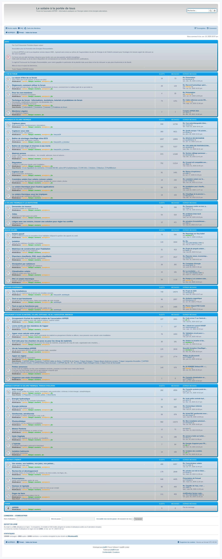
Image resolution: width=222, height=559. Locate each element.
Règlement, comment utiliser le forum (28, 85)
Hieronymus (189, 300)
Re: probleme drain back (192, 214)
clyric (187, 112)
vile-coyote (189, 415)
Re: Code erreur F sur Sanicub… (195, 318)
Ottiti (187, 223)
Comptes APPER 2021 (191, 111)
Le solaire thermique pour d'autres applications (33, 187)
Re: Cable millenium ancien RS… (195, 100)
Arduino (92, 168)
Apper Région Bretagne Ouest (87, 363)
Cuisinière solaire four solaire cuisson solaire (32, 179)
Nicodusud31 (73, 536)
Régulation (17, 162)
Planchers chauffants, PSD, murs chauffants (31, 256)
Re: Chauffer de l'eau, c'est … (194, 486)
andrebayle (65, 295)
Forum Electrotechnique (30, 499)
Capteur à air (18, 172)
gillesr (187, 335)
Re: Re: (185, 241)
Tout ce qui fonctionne (22, 299)
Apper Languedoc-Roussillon (129, 361)
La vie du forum (11, 74)
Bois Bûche (51, 395)
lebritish (188, 258)
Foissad (188, 480)
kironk (187, 472)
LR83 (187, 487)
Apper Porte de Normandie (110, 363)
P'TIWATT (188, 357)
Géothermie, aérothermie (23, 414)
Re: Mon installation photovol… (194, 421)
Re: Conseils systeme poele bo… (195, 389)
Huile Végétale (18, 436)
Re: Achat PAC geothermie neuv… (195, 413)
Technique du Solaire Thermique (18, 119)
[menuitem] (20, 28)
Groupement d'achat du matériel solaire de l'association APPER (40, 318)
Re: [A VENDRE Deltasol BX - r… (195, 366)
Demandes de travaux (21, 206)
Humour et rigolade (20, 486)
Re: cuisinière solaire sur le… (194, 179)
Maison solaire (11, 230)
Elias (187, 188)
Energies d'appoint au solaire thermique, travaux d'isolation (30, 386)
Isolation (16, 241)
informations (27, 107)
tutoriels (46, 107)
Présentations (18, 478)
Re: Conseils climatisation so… (194, 377)
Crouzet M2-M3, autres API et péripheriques (61, 168)
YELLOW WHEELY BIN (193, 243)
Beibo (187, 250)
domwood (188, 79)
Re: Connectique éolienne (192, 406)
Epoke (187, 132)
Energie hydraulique (21, 399)
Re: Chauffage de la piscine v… (194, 194)
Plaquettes (26, 395)
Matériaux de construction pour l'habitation (31, 249)
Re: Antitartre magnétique (192, 298)
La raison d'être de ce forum (24, 78)
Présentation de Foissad (192, 478)
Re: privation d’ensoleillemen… (194, 221)
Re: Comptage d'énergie (192, 263)
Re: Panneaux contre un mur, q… (195, 206)
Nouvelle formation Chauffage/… (195, 348)
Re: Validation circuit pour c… (194, 333)
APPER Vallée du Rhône (51, 361)
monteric (37, 81)
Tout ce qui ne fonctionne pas (25, 306)
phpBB (104, 547)
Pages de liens (18, 493)
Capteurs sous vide (20, 131)
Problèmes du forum (59, 107)
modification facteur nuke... (193, 493)
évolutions (37, 107)
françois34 (57, 134)
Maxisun (100, 168)
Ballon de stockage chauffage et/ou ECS (30, 138)
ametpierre (46, 81)
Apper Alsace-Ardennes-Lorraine (105, 361)
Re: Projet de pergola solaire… (194, 248)
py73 (187, 391)
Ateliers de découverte (191, 355)
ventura (188, 125)
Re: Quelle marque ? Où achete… (195, 131)
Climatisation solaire (21, 271)
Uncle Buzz (189, 265)
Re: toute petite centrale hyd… (194, 398)
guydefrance (189, 140)
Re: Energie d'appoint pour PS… (195, 443)
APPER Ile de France (70, 361)
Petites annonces (19, 367)
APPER (15, 507)
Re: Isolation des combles (192, 451)
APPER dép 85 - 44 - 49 (66, 363)
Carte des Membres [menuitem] (34, 28)
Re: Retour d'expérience (192, 171)
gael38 (187, 215)
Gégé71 (188, 208)
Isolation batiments (20, 451)
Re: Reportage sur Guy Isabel (194, 233)
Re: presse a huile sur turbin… (194, 436)
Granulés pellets (38, 395)
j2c (52, 81)
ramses (25, 81)
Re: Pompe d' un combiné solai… (195, 278)
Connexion (8, 515)
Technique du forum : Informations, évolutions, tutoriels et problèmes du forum (47, 100)
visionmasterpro (191, 327)
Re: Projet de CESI (190, 291)
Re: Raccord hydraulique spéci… (195, 85)
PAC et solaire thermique (23, 279)
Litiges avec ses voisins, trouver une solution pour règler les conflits (42, 221)
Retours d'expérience (14, 287)
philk (187, 173)
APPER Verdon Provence (32, 361)
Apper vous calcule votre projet (26, 333)
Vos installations (19, 291)
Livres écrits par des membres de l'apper (30, 326)
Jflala (187, 164)
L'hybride (16, 444)
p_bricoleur (65, 142)
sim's (187, 400)
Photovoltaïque (18, 421)
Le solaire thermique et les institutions (21, 203)
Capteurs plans (18, 123)
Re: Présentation (189, 77)
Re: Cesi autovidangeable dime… (195, 123)
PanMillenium (110, 168)
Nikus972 (188, 196)
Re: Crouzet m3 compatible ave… (195, 162)
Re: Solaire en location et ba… (194, 341)
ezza (187, 428)
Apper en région (19, 356)
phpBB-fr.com (114, 550)
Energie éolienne (19, 406)
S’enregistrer (21, 515)
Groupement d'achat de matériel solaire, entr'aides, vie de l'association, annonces (39, 314)
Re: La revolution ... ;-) (191, 271)
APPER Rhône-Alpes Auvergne (44, 363)
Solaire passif (18, 234)
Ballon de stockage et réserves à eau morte (31, 146)
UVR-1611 (82, 168)
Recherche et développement (25, 471)
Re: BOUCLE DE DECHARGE (193, 138)
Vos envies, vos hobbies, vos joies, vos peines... (33, 463)
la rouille (188, 465)
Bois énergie (17, 389)
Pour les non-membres (22, 93)
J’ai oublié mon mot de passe (106, 519)
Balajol (31, 81)
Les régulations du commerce (33, 168)
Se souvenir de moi (125, 519)
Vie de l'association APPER (24, 348)
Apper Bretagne (86, 361)
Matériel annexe (19, 153)
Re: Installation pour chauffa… (194, 186)
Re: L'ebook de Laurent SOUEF (194, 326)
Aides (14, 214)
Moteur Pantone (19, 429)
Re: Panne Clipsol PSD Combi (194, 306)
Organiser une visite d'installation (27, 378)
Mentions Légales (20, 111)
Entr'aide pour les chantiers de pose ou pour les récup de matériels (42, 341)
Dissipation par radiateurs (23, 264)
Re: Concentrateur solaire (192, 463)
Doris (187, 408)
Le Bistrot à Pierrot (13, 460)
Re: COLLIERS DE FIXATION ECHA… (196, 146)
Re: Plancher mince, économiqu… (195, 256)
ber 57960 (189, 181)
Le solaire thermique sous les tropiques (29, 194)
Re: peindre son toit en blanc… (194, 471)
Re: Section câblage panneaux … (195, 153)
